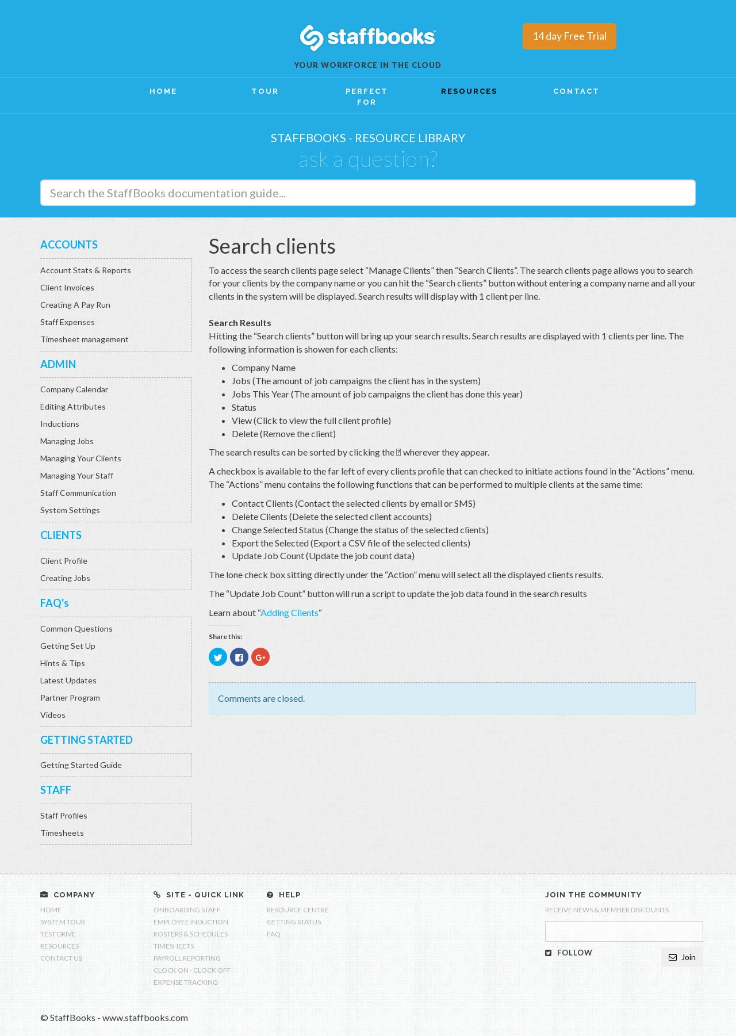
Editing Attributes (73, 406)
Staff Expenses (67, 322)
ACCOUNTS (69, 244)
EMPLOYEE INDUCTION (191, 922)
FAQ (274, 934)
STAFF (55, 789)
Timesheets (62, 833)
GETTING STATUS (294, 922)
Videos (53, 715)
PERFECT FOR (367, 96)
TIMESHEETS (174, 946)
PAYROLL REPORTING (187, 958)
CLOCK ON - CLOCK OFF (192, 970)
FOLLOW (569, 952)
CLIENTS (61, 535)
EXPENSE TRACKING (186, 982)
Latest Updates (68, 680)
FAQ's (54, 603)
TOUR (265, 91)
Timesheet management (84, 339)
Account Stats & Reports (85, 270)
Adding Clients (289, 612)
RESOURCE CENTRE (298, 909)
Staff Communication (78, 493)
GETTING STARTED (86, 739)
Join (682, 957)
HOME (163, 91)
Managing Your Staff (76, 475)
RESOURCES (469, 91)
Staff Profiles (63, 815)
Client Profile (63, 560)
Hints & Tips (62, 663)
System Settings (70, 510)
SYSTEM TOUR (62, 922)
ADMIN (58, 364)
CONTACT (576, 91)
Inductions (59, 424)
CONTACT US (61, 958)
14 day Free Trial (569, 35)
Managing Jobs (67, 441)
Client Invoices (67, 287)
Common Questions (76, 628)
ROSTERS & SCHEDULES (191, 934)
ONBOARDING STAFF (187, 909)
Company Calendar (74, 389)
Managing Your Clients (80, 458)
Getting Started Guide (81, 765)
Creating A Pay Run (75, 304)
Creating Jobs (65, 578)
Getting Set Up (67, 646)
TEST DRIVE (58, 934)
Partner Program (70, 697)
